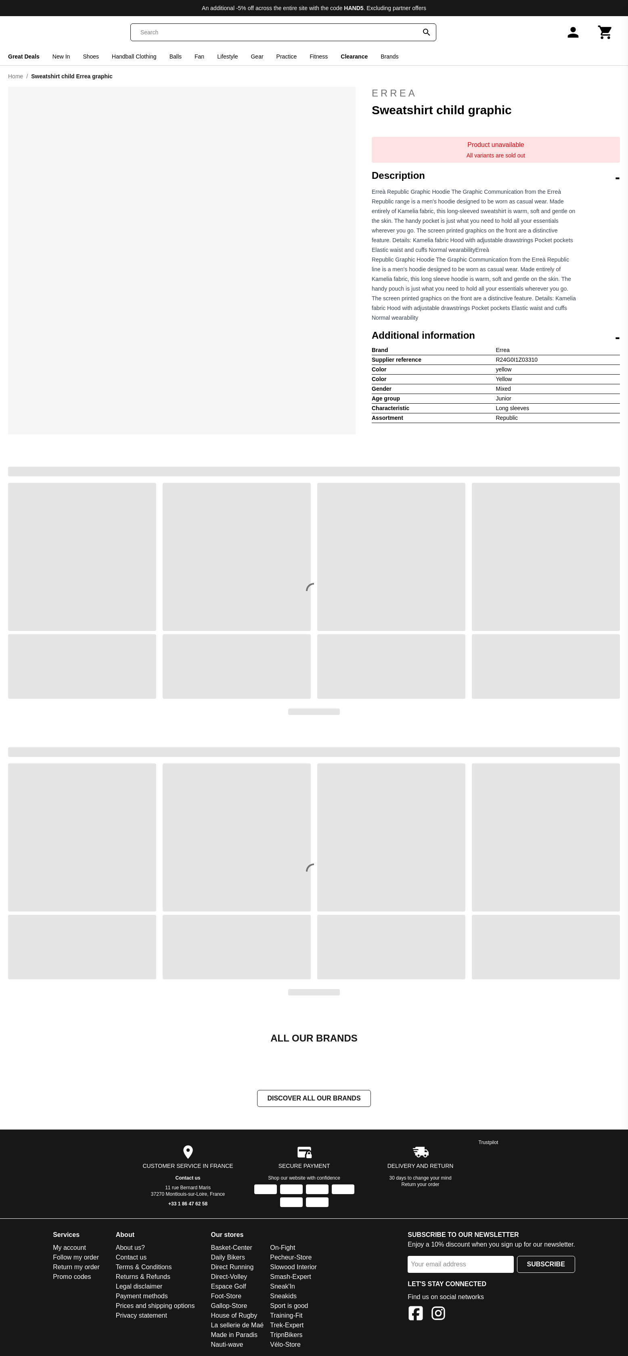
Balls (176, 56)
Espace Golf (228, 1286)
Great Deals (24, 56)
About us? (130, 1247)
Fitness (319, 56)
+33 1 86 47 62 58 (187, 1204)
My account (69, 1247)
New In (61, 56)
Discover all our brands (313, 1098)
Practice (286, 56)
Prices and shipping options (155, 1305)
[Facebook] (416, 1314)
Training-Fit (286, 1315)
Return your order (421, 1184)
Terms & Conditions (144, 1267)
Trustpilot (488, 1142)
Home (15, 76)
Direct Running (232, 1267)
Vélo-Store (285, 1344)
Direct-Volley (229, 1276)
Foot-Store (226, 1296)
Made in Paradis (234, 1334)
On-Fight (282, 1247)
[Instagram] (438, 1314)
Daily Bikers (228, 1257)
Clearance (354, 56)
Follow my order (76, 1257)
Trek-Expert (287, 1325)
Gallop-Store (229, 1305)
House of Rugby (234, 1315)
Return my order (76, 1267)
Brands (389, 56)
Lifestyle (227, 56)
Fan (199, 56)
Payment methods (142, 1296)
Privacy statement (141, 1315)
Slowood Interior (293, 1267)
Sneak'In (282, 1286)
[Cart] (605, 32)
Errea (496, 93)
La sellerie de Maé (237, 1325)
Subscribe (546, 1264)
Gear (257, 56)
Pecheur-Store (291, 1257)
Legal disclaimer (139, 1286)
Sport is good (289, 1305)
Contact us (188, 1178)
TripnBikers (286, 1334)
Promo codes (72, 1276)
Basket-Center (231, 1247)
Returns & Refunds (143, 1276)
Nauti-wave (227, 1344)
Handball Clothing (134, 56)
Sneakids (283, 1296)
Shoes (91, 56)
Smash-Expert (290, 1276)
